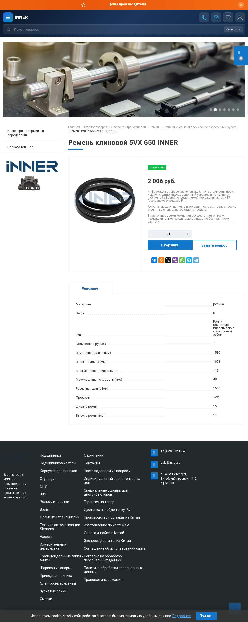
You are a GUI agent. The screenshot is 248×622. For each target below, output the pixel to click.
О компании (93, 455)
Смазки (46, 599)
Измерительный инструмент (53, 546)
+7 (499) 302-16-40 (173, 451)
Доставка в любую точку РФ (107, 510)
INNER (21, 17)
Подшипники (50, 455)
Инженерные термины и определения (25, 133)
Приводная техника (56, 576)
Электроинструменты (58, 583)
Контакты (92, 463)
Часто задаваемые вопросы (107, 471)
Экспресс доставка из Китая (107, 541)
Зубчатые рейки (53, 591)
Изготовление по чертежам (106, 525)
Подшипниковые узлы (58, 463)
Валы (44, 509)
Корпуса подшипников (58, 471)
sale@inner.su (170, 462)
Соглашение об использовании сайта (115, 548)
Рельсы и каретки (54, 502)
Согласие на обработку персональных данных (103, 558)
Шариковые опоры (55, 568)
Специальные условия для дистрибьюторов (106, 492)
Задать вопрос (214, 245)
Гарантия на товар (99, 502)
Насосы (46, 537)
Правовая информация (103, 580)
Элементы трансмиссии (59, 517)
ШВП (44, 494)
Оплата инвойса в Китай (104, 533)
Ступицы (47, 479)
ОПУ (43, 486)
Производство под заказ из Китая (112, 517)
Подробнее (181, 616)
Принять (207, 616)
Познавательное (20, 147)
